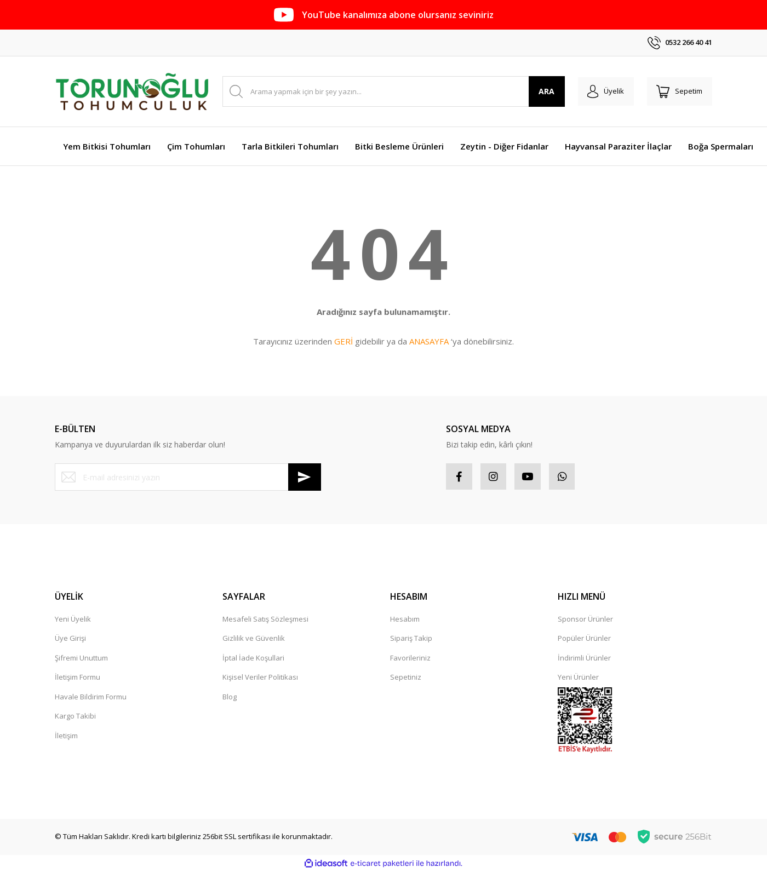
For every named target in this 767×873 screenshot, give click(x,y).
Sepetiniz (405, 679)
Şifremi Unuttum (81, 659)
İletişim (66, 737)
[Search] (390, 91)
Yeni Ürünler (578, 679)
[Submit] (304, 477)
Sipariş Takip (411, 640)
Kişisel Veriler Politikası (260, 679)
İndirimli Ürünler (584, 659)
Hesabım (405, 620)
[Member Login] (602, 91)
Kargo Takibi (75, 717)
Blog (229, 698)
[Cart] (678, 91)
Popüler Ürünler (584, 640)
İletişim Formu (77, 679)
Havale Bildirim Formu (91, 698)
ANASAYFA (429, 341)
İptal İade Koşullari (253, 659)
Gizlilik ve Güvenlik (253, 640)
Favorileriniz (410, 659)
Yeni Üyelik (73, 620)
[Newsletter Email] (188, 477)
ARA (542, 91)
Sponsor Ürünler (585, 620)
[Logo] (132, 91)
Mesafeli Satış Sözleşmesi (265, 620)
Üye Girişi (70, 640)
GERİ (343, 341)
